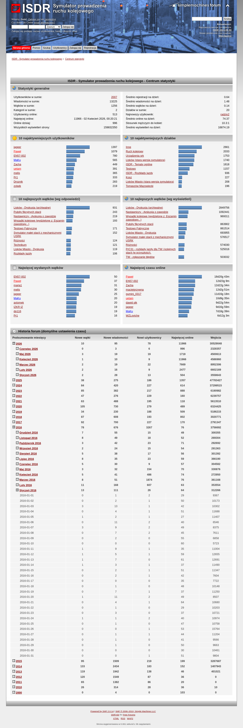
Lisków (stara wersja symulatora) (145, 160)
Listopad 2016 (28, 438)
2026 (19, 343)
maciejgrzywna (135, 289)
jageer (17, 147)
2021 (19, 401)
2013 (19, 671)
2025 (19, 380)
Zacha (17, 164)
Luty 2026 (25, 369)
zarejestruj (50, 19)
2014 (19, 666)
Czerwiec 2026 (28, 348)
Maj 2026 (25, 354)
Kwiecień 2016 (28, 474)
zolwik (17, 186)
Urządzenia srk (135, 155)
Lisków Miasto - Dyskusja (29, 249)
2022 (19, 396)
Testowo (131, 168)
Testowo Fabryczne (25, 228)
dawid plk (131, 302)
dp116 (17, 311)
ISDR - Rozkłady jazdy (139, 173)
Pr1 (16, 177)
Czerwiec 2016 (28, 464)
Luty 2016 (25, 485)
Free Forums (129, 715)
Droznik (18, 181)
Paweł (17, 151)
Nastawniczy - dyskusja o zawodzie (35, 216)
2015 (19, 661)
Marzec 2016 (27, 479)
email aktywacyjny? (44, 22)
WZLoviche (132, 315)
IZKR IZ (18, 307)
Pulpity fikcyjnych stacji (27, 212)
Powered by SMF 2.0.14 (102, 711)
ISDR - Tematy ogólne (139, 164)
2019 (19, 411)
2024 (19, 385)
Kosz (129, 177)
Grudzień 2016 (28, 432)
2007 (114, 97)
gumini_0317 (133, 294)
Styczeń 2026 (27, 375)
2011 (19, 682)
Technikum (20, 244)
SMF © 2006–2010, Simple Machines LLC (135, 711)
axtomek (19, 302)
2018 (19, 417)
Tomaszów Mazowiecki (139, 186)
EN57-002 (20, 155)
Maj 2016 (25, 469)
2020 (19, 406)
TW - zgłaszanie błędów (140, 257)
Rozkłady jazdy (23, 253)
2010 (19, 687)
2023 (19, 390)
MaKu (17, 160)
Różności (19, 240)
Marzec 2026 (27, 364)
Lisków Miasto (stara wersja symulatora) (150, 181)
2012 (19, 676)
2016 (19, 427)
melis (17, 173)
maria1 (18, 285)
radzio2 (224, 114)
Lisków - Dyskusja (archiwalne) (32, 207)
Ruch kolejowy (134, 151)
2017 (19, 422)
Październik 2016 (30, 443)
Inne (128, 147)
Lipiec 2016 (26, 459)
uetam (17, 168)
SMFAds (115, 715)
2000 (19, 692)
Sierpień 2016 (28, 453)
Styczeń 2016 (27, 490)
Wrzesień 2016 (28, 448)
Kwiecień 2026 (28, 359)
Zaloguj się (34, 19)
